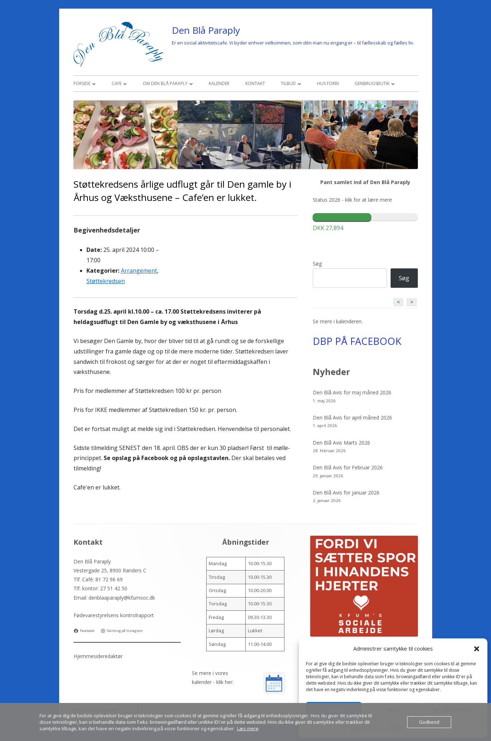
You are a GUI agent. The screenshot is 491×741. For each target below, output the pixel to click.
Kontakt (255, 83)
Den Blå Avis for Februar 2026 (348, 467)
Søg (317, 263)
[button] (476, 648)
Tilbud (288, 83)
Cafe (117, 83)
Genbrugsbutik (372, 83)
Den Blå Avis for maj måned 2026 (352, 392)
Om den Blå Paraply (165, 83)
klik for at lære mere (368, 199)
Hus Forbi (328, 83)
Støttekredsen (105, 281)
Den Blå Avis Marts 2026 (341, 442)
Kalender (219, 83)
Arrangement (139, 271)
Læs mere (248, 728)
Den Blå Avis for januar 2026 (346, 492)
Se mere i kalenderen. (338, 321)
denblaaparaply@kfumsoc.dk (122, 597)
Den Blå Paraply (206, 30)
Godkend (429, 722)
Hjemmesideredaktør (98, 656)
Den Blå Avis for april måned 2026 (352, 417)
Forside (82, 83)
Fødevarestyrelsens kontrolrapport (114, 615)
